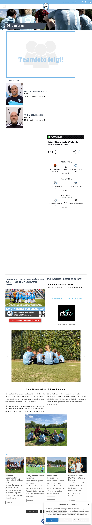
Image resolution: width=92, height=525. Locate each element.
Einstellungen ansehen (81, 520)
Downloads (66, 2)
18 (58, 451)
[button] (88, 504)
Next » (63, 451)
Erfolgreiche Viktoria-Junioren (35, 417)
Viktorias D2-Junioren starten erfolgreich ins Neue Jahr (14, 419)
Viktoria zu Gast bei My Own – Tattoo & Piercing (76, 418)
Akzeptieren (52, 520)
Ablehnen (66, 520)
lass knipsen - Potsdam (66, 265)
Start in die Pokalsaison (52, 417)
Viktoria (74, 444)
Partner (58, 2)
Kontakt (74, 2)
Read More (9, 442)
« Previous (30, 451)
